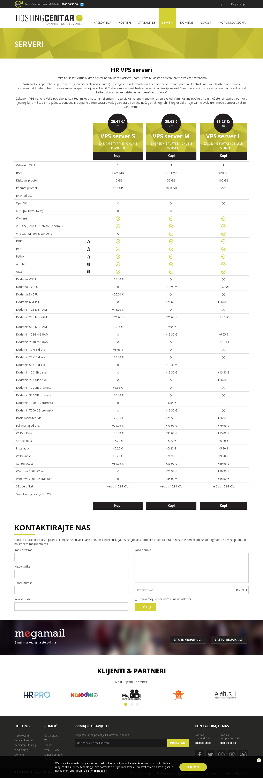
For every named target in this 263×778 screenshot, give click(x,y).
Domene (186, 22)
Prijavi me (178, 743)
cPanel (48, 745)
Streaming (146, 22)
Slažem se (193, 767)
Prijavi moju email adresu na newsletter (165, 599)
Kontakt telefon (24, 599)
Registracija (238, 4)
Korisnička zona (232, 22)
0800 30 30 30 (69, 4)
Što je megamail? (188, 639)
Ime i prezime (23, 550)
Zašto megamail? (228, 639)
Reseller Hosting (23, 740)
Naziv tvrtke (22, 566)
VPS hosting (21, 750)
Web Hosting (21, 735)
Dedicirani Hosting (25, 745)
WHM (47, 740)
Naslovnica (102, 22)
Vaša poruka (143, 550)
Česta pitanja (52, 735)
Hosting (124, 22)
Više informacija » (95, 770)
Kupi (117, 155)
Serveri (167, 22)
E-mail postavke (53, 754)
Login (221, 4)
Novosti (206, 22)
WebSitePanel (52, 750)
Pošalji (145, 607)
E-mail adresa (23, 583)
